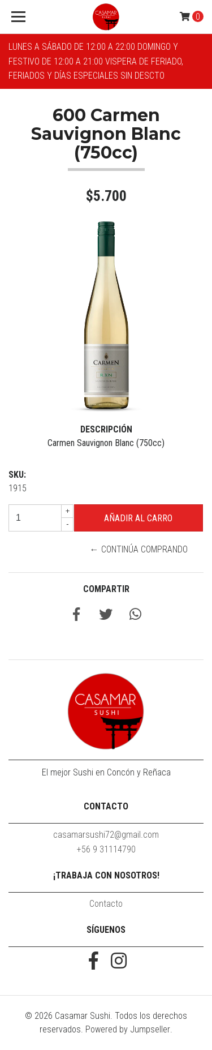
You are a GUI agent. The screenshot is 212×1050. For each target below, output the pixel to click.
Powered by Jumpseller (127, 1029)
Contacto (106, 903)
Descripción (106, 429)
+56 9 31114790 (106, 849)
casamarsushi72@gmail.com (106, 834)
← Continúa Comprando (139, 549)
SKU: (17, 474)
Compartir (106, 589)
